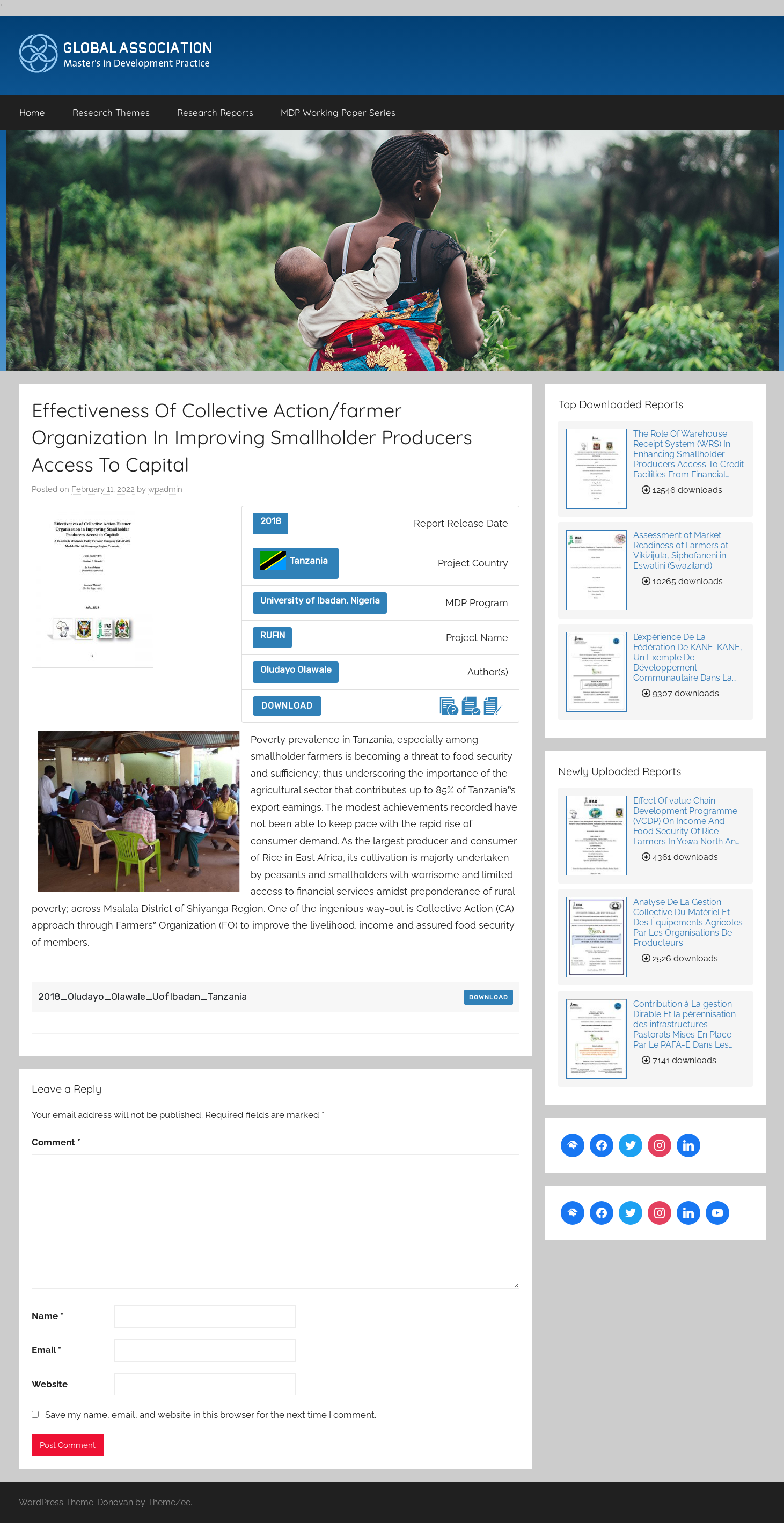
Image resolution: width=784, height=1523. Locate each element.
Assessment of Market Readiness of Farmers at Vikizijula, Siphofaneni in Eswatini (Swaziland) (680, 550)
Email (46, 1349)
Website (50, 1384)
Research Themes (111, 112)
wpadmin (165, 489)
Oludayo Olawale (296, 669)
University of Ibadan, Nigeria (320, 600)
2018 (270, 521)
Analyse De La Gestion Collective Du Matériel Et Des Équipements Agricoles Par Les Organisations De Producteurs (688, 922)
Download (287, 706)
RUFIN (272, 635)
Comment (56, 1142)
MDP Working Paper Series (338, 112)
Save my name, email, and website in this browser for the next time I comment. (210, 1414)
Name (47, 1316)
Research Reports (215, 112)
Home (32, 112)
